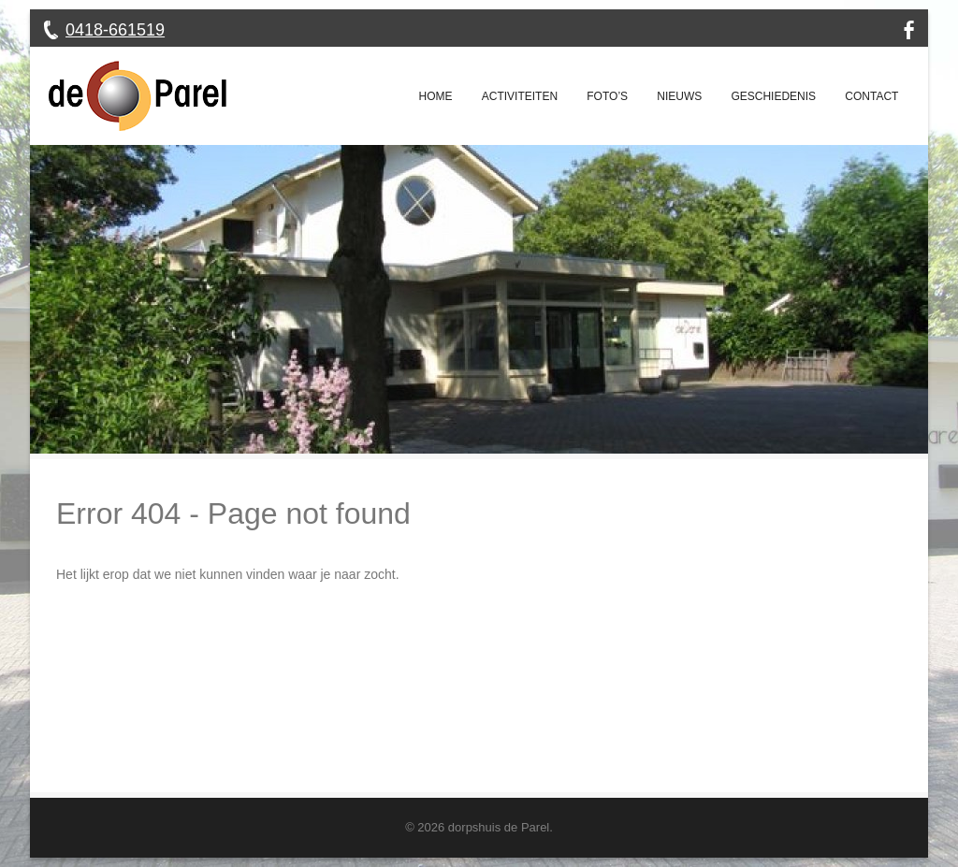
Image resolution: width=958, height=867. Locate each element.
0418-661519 (115, 30)
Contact (871, 96)
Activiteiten (520, 96)
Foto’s (607, 96)
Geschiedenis (773, 96)
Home (436, 96)
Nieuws (679, 96)
